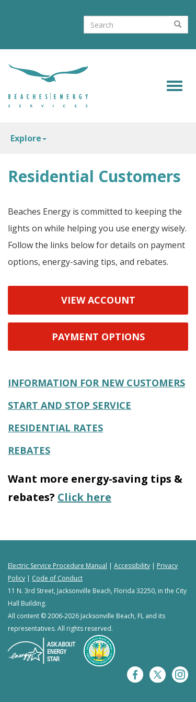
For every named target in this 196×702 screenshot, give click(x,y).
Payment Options (98, 336)
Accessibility (132, 565)
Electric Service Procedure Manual (57, 565)
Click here (84, 497)
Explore (28, 138)
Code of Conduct (57, 578)
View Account (98, 300)
